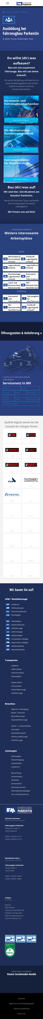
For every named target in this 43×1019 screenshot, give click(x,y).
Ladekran (14, 666)
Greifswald (31, 393)
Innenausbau (16, 686)
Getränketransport (18, 733)
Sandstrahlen (16, 763)
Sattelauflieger (16, 635)
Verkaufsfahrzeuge (18, 689)
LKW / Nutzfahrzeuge (16, 599)
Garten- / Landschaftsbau (21, 726)
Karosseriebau (16, 776)
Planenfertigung (17, 760)
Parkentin (7, 388)
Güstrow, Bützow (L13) (13, 918)
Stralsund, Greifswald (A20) (14, 910)
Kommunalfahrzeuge (19, 737)
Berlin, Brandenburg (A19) (14, 916)
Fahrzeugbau (16, 756)
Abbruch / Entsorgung (19, 709)
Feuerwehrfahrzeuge (19, 720)
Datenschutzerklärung (21, 1008)
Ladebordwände (17, 646)
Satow (24, 388)
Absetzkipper (16, 621)
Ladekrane (15, 604)
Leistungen (11, 750)
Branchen (10, 703)
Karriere (16, 12)
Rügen (18, 393)
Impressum (21, 1014)
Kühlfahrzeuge (17, 628)
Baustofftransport (18, 716)
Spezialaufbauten (18, 649)
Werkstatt (15, 780)
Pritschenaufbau (17, 673)
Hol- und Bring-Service (20, 794)
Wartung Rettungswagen (20, 791)
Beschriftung (16, 773)
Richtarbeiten (16, 784)
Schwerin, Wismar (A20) (13, 913)
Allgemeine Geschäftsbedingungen (21, 1003)
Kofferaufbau (16, 669)
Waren (18, 399)
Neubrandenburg (33, 399)
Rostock (8, 905)
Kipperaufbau (16, 682)
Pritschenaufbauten (19, 611)
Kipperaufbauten (18, 625)
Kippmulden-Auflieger (19, 642)
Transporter (11, 660)
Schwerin (7, 393)
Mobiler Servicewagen (11, 404)
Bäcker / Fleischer (18, 713)
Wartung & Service (18, 787)
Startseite (8, 12)
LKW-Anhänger (17, 632)
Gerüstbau (15, 729)
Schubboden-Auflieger (20, 639)
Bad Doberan (9, 907)
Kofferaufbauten (17, 608)
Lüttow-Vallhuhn (6, 398)
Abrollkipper (16, 615)
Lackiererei (15, 767)
